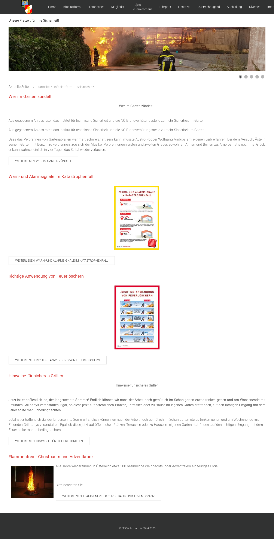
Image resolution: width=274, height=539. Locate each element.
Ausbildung (234, 7)
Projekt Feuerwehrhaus (142, 7)
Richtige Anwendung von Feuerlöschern (46, 276)
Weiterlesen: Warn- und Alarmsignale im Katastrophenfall (61, 260)
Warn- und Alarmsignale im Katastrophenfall (51, 176)
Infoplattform (71, 7)
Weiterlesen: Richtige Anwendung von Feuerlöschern (57, 360)
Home (52, 7)
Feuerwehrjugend (208, 7)
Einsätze (183, 7)
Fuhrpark (165, 7)
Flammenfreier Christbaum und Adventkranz (51, 456)
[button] (240, 76)
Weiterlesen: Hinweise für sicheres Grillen (49, 441)
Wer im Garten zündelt (30, 96)
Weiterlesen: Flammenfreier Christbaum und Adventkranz (108, 496)
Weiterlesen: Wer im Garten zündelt (43, 161)
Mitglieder (117, 7)
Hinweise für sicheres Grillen (36, 375)
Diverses (254, 7)
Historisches (96, 7)
